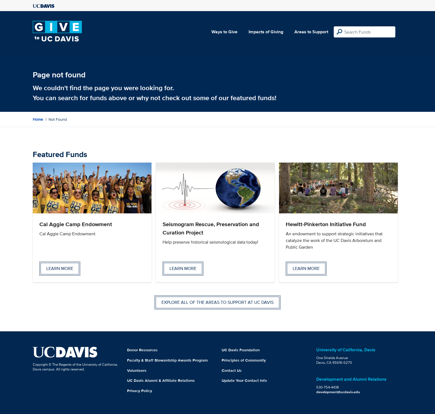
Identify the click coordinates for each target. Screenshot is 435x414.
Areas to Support (311, 32)
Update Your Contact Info (244, 380)
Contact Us (232, 370)
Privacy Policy (139, 390)
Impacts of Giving (266, 32)
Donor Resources (142, 350)
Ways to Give (224, 32)
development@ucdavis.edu (338, 392)
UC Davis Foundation (241, 350)
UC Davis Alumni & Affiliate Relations (161, 380)
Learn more (59, 268)
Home (38, 119)
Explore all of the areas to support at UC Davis (217, 302)
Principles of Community (244, 360)
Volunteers (136, 370)
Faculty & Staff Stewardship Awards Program (167, 360)
